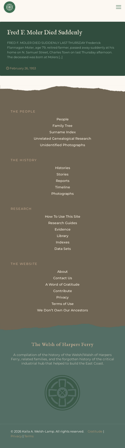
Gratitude (95, 431)
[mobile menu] (119, 7)
